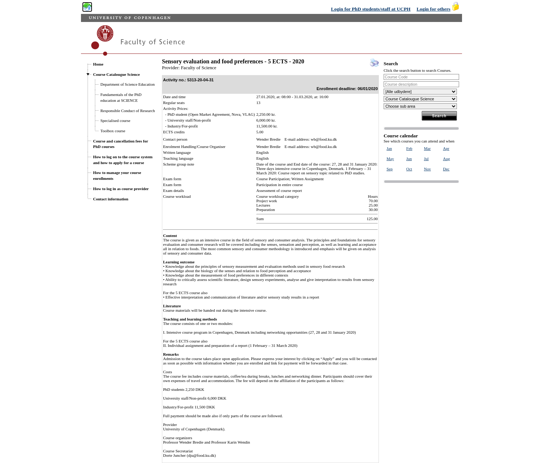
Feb (409, 148)
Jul (426, 158)
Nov (427, 169)
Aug (446, 158)
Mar (427, 148)
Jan (389, 148)
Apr (446, 148)
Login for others (433, 9)
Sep (390, 169)
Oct (409, 169)
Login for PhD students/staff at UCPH (370, 9)
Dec (446, 169)
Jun (409, 158)
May (390, 158)
